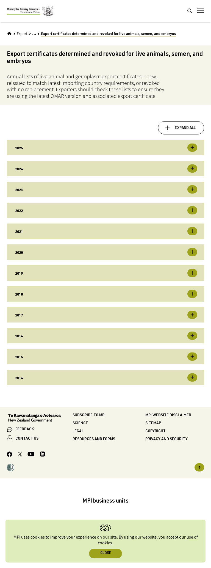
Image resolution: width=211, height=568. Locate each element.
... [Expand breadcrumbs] (34, 33)
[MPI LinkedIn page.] (42, 454)
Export (22, 33)
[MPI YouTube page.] (30, 455)
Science (80, 423)
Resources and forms (94, 439)
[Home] (9, 33)
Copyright (155, 431)
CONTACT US (26, 439)
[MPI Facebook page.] (9, 455)
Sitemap (153, 423)
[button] (10, 468)
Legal (78, 431)
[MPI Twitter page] (20, 455)
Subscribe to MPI (89, 415)
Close (105, 553)
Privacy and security (166, 439)
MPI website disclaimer (168, 415)
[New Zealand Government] (40, 418)
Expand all (185, 128)
